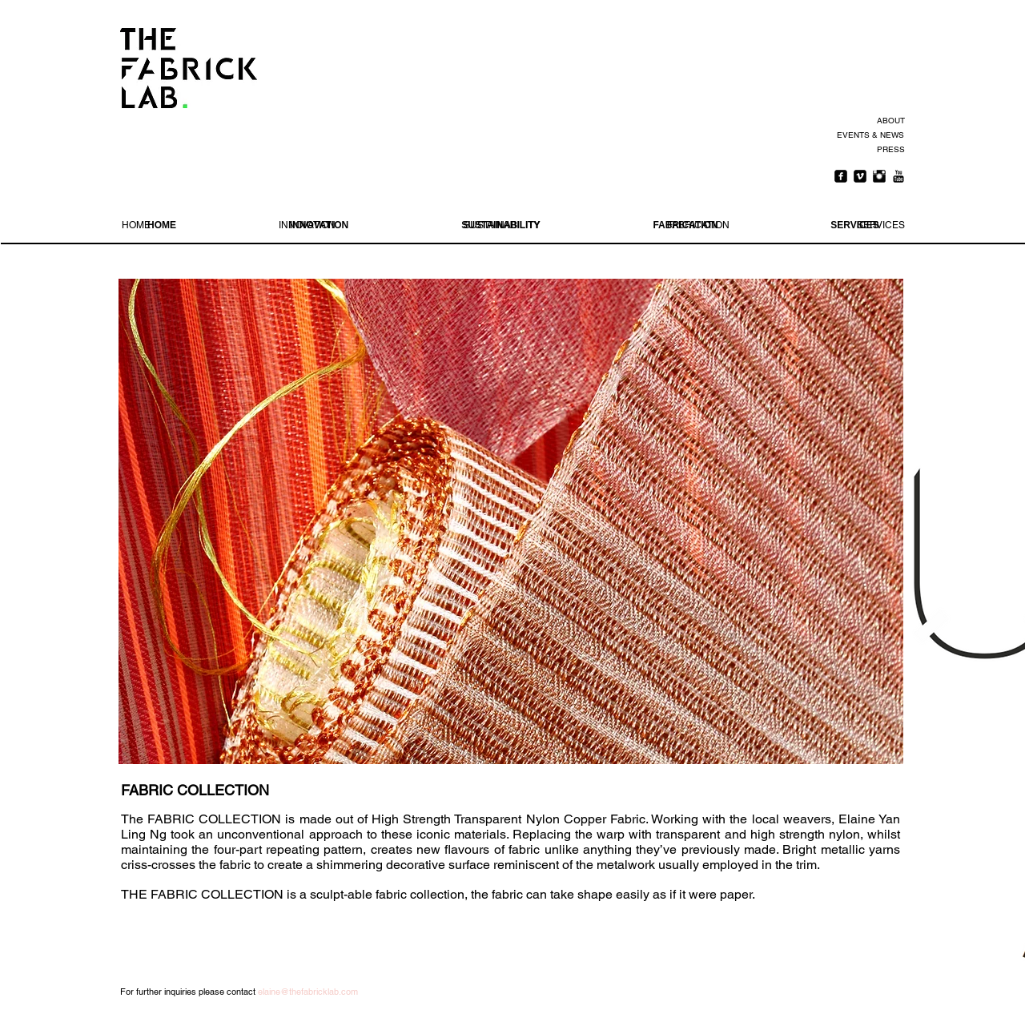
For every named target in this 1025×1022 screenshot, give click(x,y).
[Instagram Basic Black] (879, 176)
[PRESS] (888, 150)
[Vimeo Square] (860, 176)
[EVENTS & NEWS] (869, 135)
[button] (511, 521)
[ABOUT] (888, 121)
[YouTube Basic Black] (898, 176)
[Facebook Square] (840, 176)
